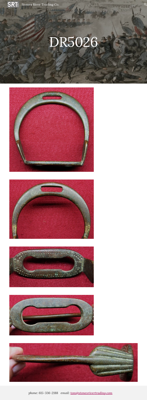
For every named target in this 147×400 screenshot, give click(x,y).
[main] (73, 42)
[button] (143, 4)
